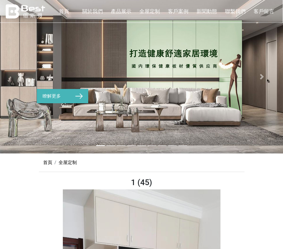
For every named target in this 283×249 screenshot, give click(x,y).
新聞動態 (206, 11)
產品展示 (121, 11)
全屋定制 (149, 11)
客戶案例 (178, 11)
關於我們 (92, 11)
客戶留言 (264, 11)
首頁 (64, 11)
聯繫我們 (235, 11)
